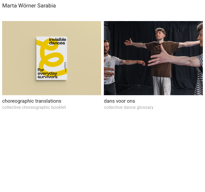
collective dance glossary (128, 107)
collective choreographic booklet (34, 107)
